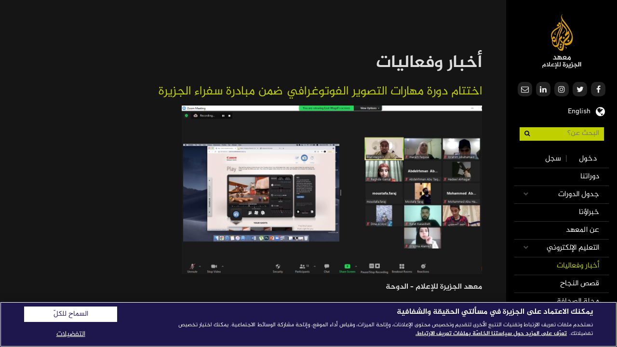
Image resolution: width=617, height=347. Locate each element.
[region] (308, 324)
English (579, 110)
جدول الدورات (578, 194)
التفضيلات (70, 334)
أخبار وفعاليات (578, 265)
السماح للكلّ (71, 314)
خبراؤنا (589, 212)
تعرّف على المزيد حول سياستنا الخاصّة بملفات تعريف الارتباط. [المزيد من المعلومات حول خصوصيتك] (491, 333)
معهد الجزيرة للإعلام (562, 41)
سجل (553, 158)
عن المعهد (582, 230)
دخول (588, 158)
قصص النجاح (579, 283)
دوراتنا (589, 176)
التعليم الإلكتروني (573, 247)
